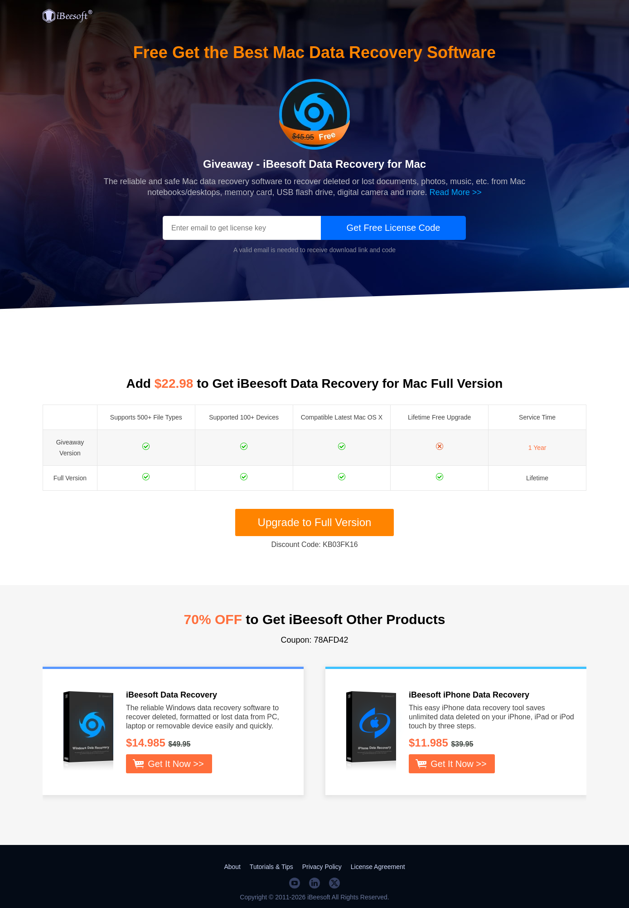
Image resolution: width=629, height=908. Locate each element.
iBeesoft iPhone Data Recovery (469, 694)
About (232, 866)
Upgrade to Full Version (315, 522)
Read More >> (456, 192)
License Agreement (378, 866)
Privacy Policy (322, 866)
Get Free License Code (393, 228)
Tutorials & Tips (271, 866)
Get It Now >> (175, 764)
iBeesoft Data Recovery (171, 694)
